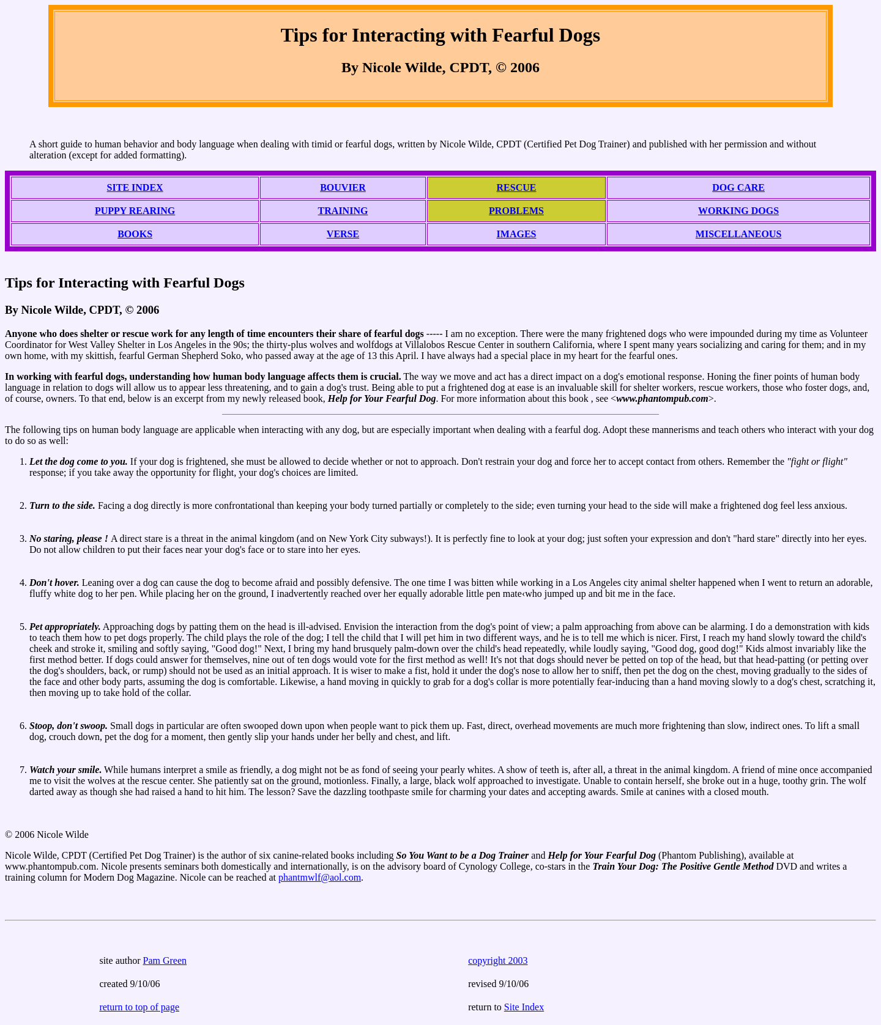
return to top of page (139, 1007)
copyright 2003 (497, 960)
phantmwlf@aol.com (319, 877)
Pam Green (165, 960)
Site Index (524, 1007)
